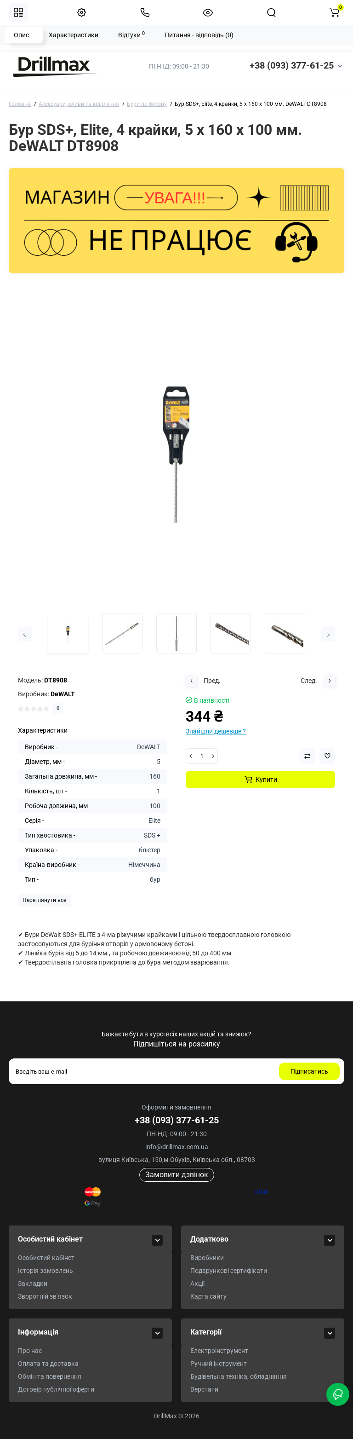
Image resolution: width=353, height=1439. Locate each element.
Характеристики (73, 35)
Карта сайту (208, 1296)
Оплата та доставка (48, 1363)
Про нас (30, 1350)
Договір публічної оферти (56, 1389)
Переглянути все (44, 900)
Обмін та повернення (49, 1376)
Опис (21, 35)
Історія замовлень (45, 1270)
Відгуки (131, 34)
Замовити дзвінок (176, 1174)
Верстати (204, 1389)
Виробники (207, 1257)
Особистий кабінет (46, 1257)
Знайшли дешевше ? (216, 731)
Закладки (32, 1283)
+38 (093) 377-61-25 (292, 65)
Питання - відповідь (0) (199, 35)
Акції (197, 1283)
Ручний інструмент (218, 1363)
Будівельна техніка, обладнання (238, 1376)
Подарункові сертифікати (228, 1270)
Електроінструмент (219, 1350)
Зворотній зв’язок (45, 1296)
